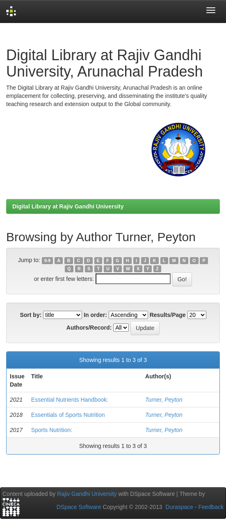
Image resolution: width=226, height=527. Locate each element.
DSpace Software (79, 507)
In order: (95, 315)
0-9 (47, 260)
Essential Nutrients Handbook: (69, 399)
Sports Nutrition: (51, 430)
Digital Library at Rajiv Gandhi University (68, 206)
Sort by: (30, 315)
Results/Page (168, 315)
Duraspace (179, 507)
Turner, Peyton (164, 399)
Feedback (211, 507)
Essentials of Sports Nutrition (68, 415)
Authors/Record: (89, 327)
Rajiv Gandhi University (87, 494)
